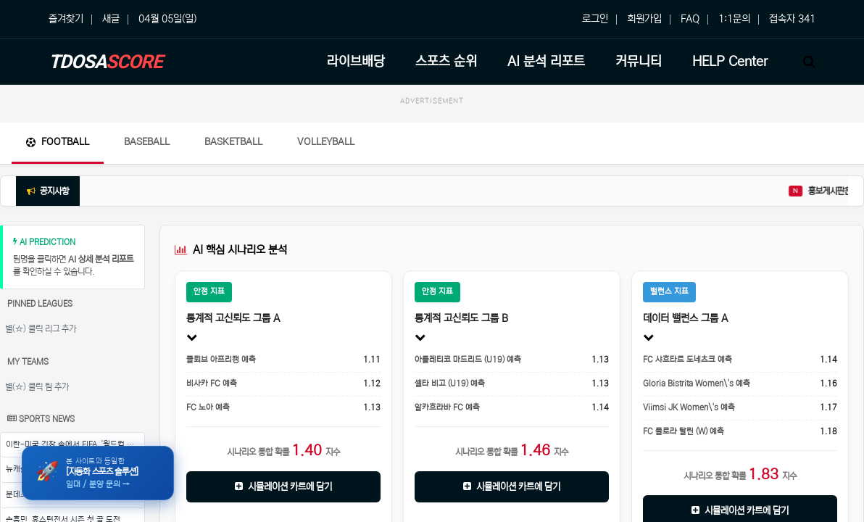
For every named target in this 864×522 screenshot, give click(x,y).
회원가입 (644, 19)
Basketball (233, 141)
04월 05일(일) (167, 19)
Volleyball (325, 141)
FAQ (690, 19)
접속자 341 (792, 19)
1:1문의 (734, 19)
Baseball (147, 141)
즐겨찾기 (66, 19)
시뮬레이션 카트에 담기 (283, 486)
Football (57, 141)
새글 (111, 19)
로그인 (595, 19)
